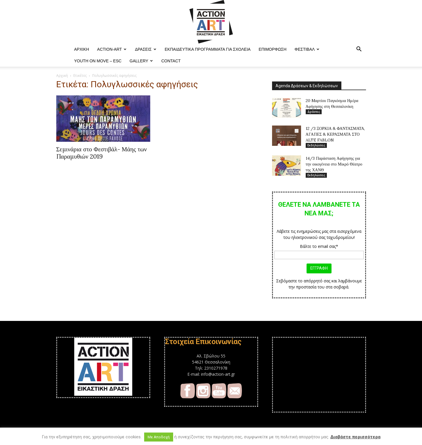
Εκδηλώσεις (316, 145)
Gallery (141, 61)
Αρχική (62, 75)
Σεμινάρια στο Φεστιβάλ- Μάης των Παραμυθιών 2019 (101, 152)
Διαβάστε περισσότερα (355, 436)
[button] (359, 49)
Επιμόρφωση (273, 49)
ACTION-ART (111, 49)
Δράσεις (145, 49)
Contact (171, 61)
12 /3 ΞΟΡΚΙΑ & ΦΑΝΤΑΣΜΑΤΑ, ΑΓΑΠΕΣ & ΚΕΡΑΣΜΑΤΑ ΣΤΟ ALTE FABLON (335, 134)
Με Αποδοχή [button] (159, 437)
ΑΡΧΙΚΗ (81, 49)
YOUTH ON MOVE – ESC (98, 61)
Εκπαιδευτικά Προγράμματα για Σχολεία (208, 49)
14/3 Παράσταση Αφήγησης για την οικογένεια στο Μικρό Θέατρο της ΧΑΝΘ (334, 164)
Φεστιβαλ (307, 49)
